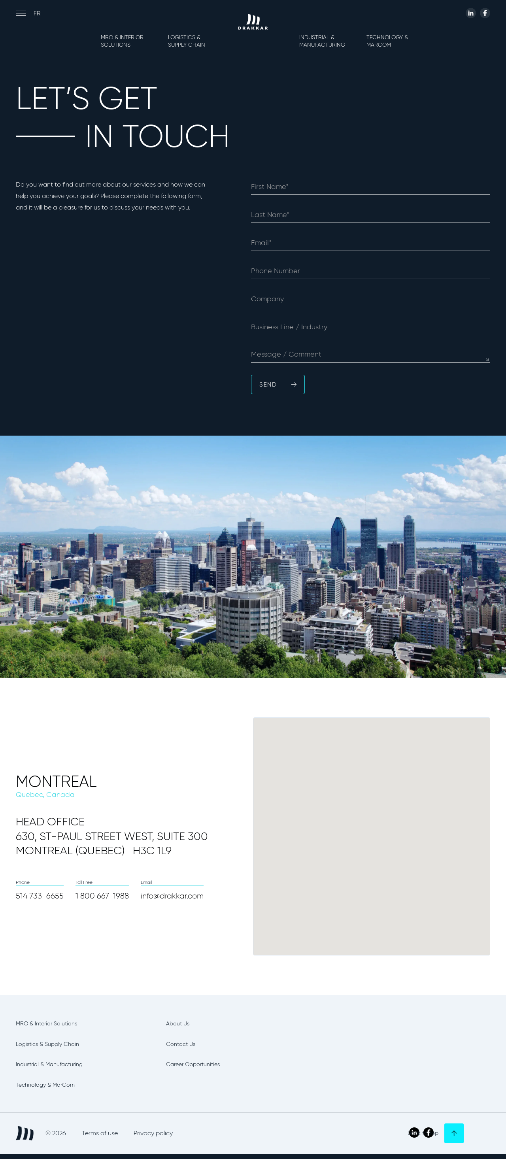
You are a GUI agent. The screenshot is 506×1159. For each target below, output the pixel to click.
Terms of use (100, 1138)
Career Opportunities (204, 1067)
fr (37, 13)
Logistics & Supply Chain (186, 41)
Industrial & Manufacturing (322, 41)
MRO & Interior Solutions (122, 41)
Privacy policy (153, 1138)
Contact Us (186, 1045)
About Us (182, 1024)
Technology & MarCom (387, 41)
